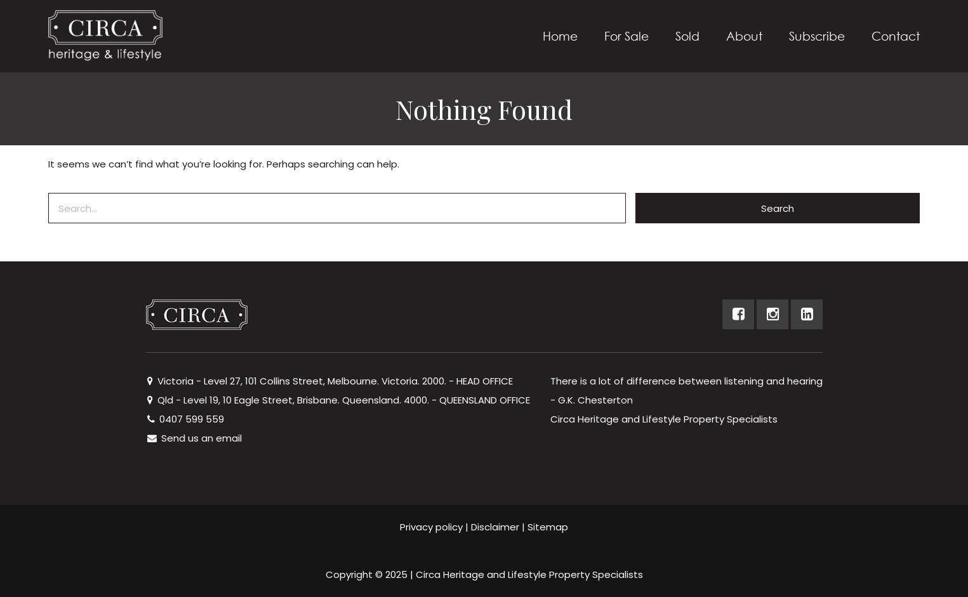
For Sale (626, 36)
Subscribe (817, 36)
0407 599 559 (184, 419)
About (744, 36)
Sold (687, 36)
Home (560, 36)
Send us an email (193, 438)
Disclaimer (495, 527)
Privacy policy (431, 527)
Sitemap (547, 527)
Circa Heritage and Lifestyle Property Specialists (529, 574)
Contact (896, 36)
